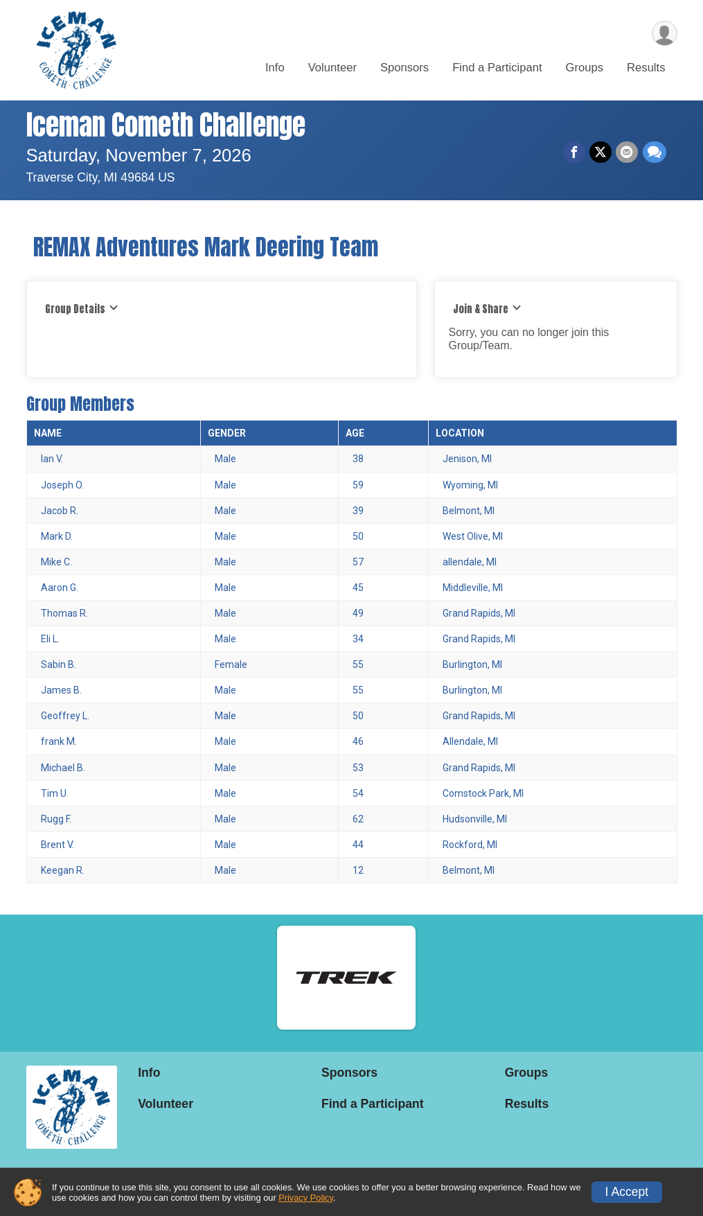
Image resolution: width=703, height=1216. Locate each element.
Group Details (82, 309)
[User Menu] (664, 33)
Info (275, 68)
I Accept (627, 1192)
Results (646, 68)
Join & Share (487, 309)
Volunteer (332, 68)
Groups (585, 68)
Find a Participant (497, 68)
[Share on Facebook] (575, 152)
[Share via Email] (627, 152)
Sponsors (404, 68)
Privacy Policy (305, 1197)
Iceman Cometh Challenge (165, 125)
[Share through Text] (654, 152)
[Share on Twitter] (601, 152)
